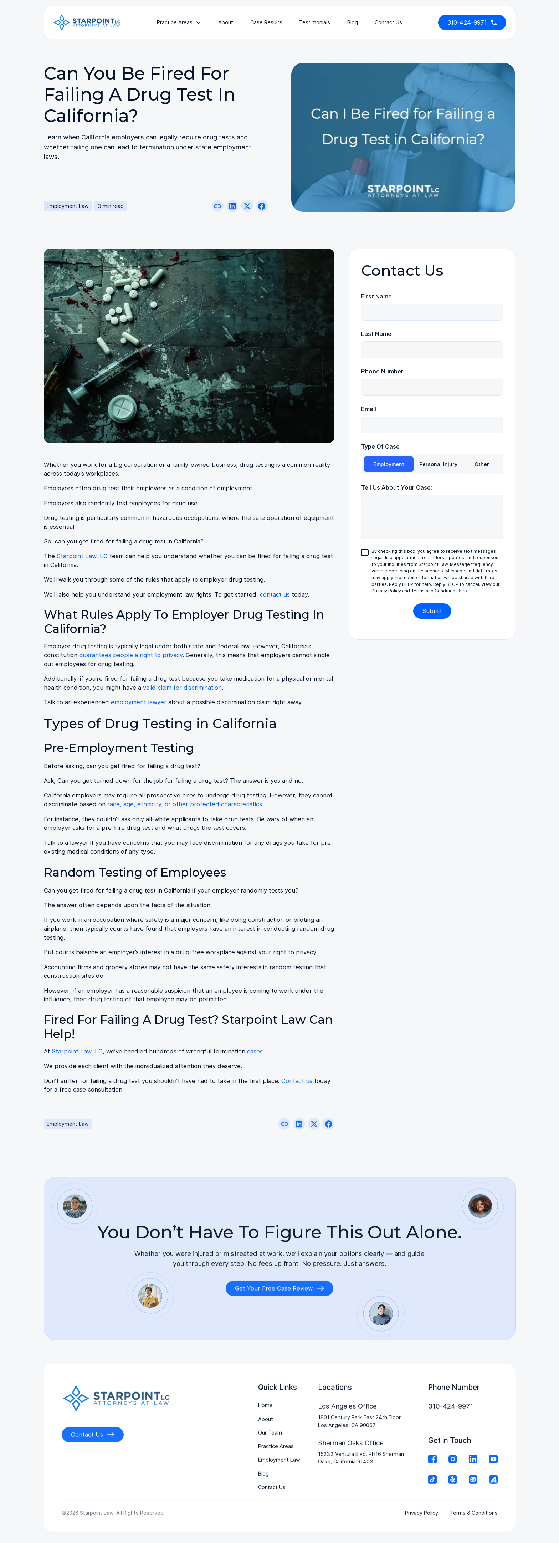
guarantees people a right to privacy (131, 655)
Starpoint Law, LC (82, 556)
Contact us (296, 1080)
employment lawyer (138, 702)
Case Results (266, 22)
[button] (179, 22)
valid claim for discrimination (182, 687)
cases (255, 1051)
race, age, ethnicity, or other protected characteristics (184, 804)
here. (464, 590)
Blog (352, 22)
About (225, 22)
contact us (388, 22)
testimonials (314, 22)
